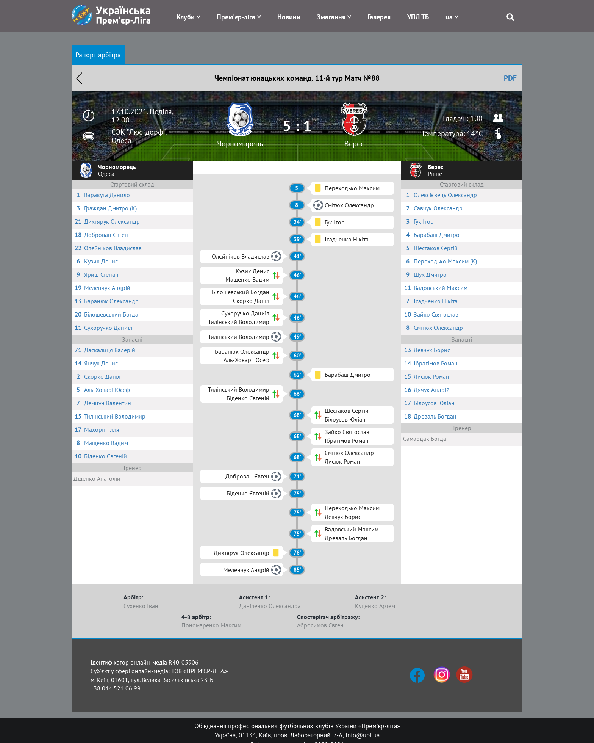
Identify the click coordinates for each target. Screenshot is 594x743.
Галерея (379, 17)
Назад (79, 78)
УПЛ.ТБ (418, 17)
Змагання (331, 17)
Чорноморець (240, 144)
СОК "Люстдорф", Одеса (138, 136)
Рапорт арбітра (98, 54)
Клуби (186, 17)
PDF (510, 78)
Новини (288, 17)
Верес (354, 144)
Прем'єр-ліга (236, 17)
